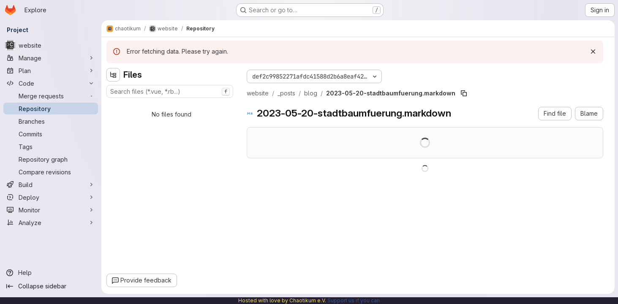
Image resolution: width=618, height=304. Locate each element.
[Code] (50, 83)
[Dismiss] (593, 51)
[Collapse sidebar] (50, 286)
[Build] (50, 184)
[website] (50, 45)
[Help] (50, 273)
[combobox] (169, 91)
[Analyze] (50, 222)
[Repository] (50, 108)
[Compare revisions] (50, 172)
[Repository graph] (50, 159)
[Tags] (50, 146)
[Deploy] (50, 197)
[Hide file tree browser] (113, 74)
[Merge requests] (50, 96)
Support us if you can (353, 300)
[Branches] (50, 121)
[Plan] (50, 70)
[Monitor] (50, 210)
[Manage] (50, 58)
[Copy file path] (464, 93)
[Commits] (50, 134)
